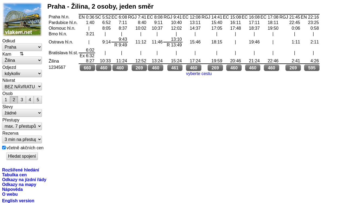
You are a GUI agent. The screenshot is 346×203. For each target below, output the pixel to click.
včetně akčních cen (25, 147)
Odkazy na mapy (19, 184)
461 (174, 67)
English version (18, 200)
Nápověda (12, 189)
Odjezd (9, 67)
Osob (7, 93)
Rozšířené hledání (20, 169)
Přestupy (10, 119)
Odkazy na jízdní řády (24, 179)
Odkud (8, 40)
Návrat (8, 80)
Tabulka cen (14, 174)
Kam (6, 54)
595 (311, 67)
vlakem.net (22, 19)
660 (87, 67)
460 (103, 67)
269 (139, 67)
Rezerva (10, 133)
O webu (10, 194)
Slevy (7, 106)
